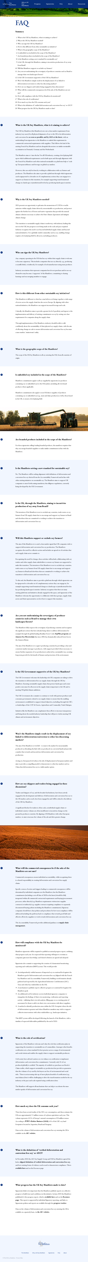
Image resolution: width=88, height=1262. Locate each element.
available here (20, 1168)
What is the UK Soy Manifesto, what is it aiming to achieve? (37, 37)
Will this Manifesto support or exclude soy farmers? (35, 68)
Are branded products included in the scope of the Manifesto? (39, 56)
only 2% (58, 1062)
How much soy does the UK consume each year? (34, 102)
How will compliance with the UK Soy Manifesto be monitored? (39, 96)
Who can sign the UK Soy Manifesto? (30, 43)
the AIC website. (43, 1212)
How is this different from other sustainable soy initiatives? (37, 47)
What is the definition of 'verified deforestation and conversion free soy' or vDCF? (45, 105)
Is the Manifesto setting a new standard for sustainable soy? (37, 59)
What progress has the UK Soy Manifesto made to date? (36, 108)
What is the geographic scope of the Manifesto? (34, 50)
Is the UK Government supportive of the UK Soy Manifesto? (38, 77)
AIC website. (31, 1133)
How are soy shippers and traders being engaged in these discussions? (41, 87)
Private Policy (19, 1258)
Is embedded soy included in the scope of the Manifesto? (37, 53)
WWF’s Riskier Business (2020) (36, 1121)
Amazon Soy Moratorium (24, 637)
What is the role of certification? (28, 99)
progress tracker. (60, 1203)
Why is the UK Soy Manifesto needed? (30, 40)
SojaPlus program (61, 634)
